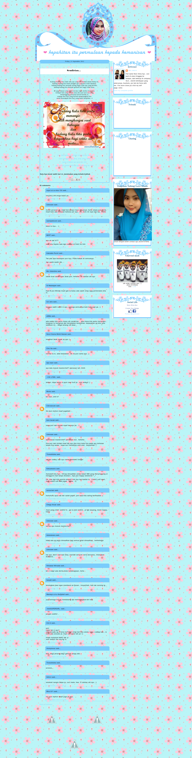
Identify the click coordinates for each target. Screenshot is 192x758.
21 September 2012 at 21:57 (56, 462)
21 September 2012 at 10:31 (56, 279)
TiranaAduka (51, 454)
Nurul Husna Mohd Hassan (57, 334)
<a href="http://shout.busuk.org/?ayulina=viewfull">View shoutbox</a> (132, 157)
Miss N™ (50, 691)
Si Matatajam (52, 285)
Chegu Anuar (51, 505)
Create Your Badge (132, 308)
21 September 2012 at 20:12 (56, 428)
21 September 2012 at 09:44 (56, 247)
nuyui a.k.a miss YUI (54, 190)
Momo (49, 391)
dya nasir (50, 363)
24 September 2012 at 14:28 (56, 671)
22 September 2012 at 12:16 (56, 529)
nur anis (50, 302)
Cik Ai (49, 623)
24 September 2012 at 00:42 (56, 617)
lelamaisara (51, 535)
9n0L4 (49, 677)
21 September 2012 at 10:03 (56, 265)
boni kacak (51, 420)
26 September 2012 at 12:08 (56, 699)
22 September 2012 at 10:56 (56, 515)
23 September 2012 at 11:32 (56, 602)
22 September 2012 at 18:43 (56, 574)
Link (134, 286)
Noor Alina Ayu (132, 305)
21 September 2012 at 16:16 (56, 399)
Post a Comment (46, 704)
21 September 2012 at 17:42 (56, 414)
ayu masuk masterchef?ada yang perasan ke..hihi (74, 165)
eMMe (49, 316)
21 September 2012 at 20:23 (56, 448)
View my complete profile (123, 90)
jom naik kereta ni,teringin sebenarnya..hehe (75, 155)
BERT (49, 235)
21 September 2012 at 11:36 (56, 328)
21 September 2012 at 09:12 (56, 229)
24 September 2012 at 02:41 (56, 642)
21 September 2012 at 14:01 (56, 371)
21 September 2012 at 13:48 (56, 356)
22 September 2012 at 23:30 (56, 588)
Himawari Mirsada (53, 566)
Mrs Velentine (52, 271)
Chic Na (50, 348)
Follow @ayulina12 (132, 314)
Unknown (50, 205)
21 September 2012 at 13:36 (56, 342)
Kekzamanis (51, 469)
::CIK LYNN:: (51, 377)
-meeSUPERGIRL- (54, 609)
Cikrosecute (51, 406)
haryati (49, 580)
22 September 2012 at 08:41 (56, 498)
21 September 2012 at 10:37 (56, 310)
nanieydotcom (52, 221)
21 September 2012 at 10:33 (56, 295)
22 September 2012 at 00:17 (56, 484)
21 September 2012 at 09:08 (56, 215)
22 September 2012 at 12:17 (56, 543)
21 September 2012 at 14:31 (56, 385)
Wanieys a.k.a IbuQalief (56, 594)
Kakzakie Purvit (53, 253)
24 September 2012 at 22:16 (56, 685)
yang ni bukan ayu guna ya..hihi (74, 162)
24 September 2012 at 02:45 (56, 656)
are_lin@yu (132, 70)
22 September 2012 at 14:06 (56, 559)
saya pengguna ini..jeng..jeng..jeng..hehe (74, 159)
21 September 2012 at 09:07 (56, 198)
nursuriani (50, 490)
